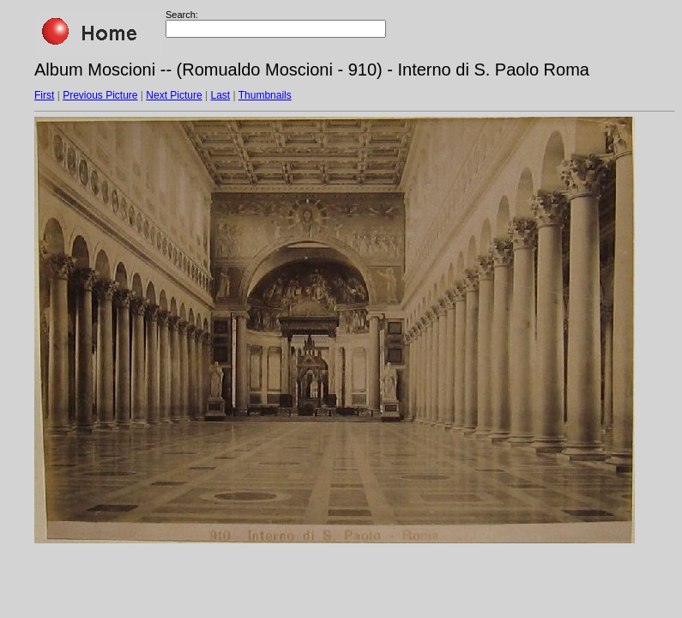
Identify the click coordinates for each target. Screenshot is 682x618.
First (44, 95)
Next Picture (174, 95)
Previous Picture (100, 95)
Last (220, 95)
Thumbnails (265, 95)
